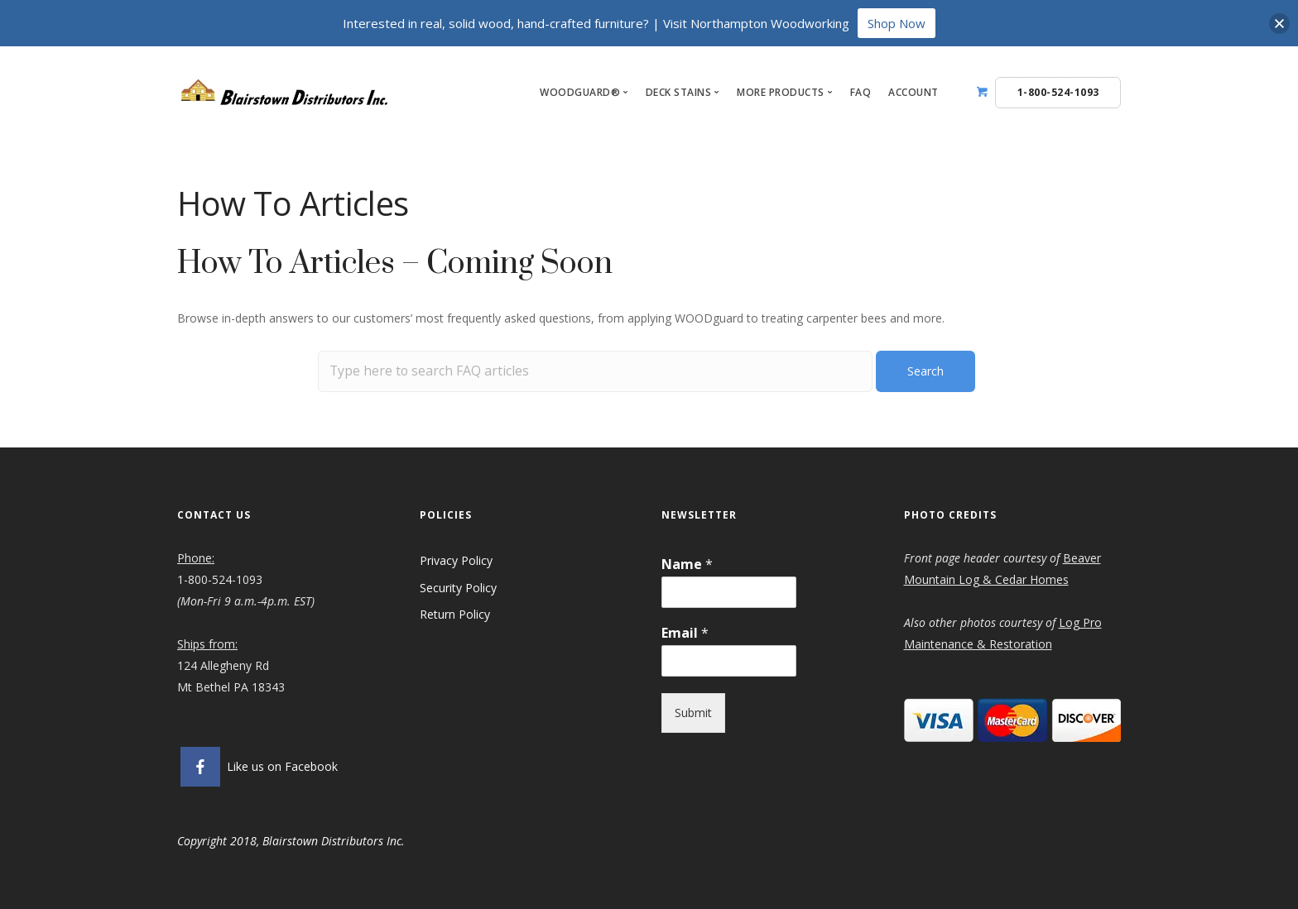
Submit (693, 712)
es (1062, 579)
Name (687, 564)
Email (685, 633)
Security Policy (460, 588)
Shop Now (896, 23)
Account (913, 92)
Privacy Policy (456, 560)
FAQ (861, 92)
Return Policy (455, 614)
